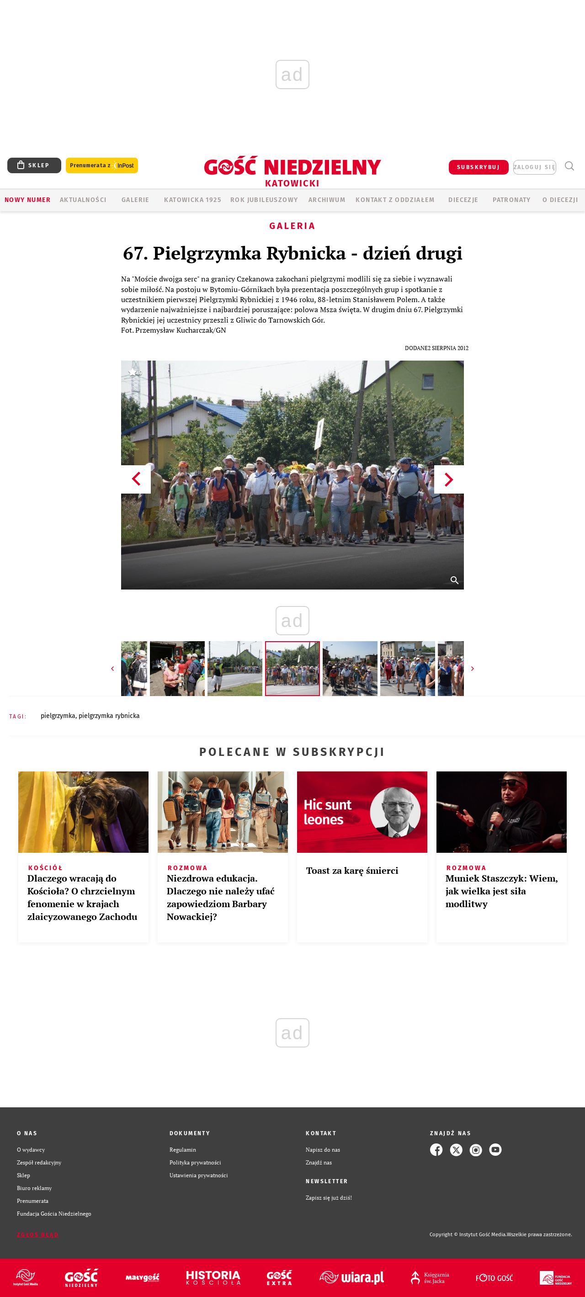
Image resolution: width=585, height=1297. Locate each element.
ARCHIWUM (327, 200)
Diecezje (463, 200)
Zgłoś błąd (38, 1235)
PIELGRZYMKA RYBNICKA (109, 716)
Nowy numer (28, 200)
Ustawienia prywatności (199, 1175)
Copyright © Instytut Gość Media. (468, 1235)
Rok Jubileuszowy (264, 200)
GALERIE (135, 200)
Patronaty (512, 200)
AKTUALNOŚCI (83, 200)
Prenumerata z (102, 165)
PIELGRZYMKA (58, 716)
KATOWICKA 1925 (192, 200)
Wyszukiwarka (569, 166)
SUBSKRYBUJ (478, 167)
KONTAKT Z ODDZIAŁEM (395, 200)
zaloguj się (535, 167)
